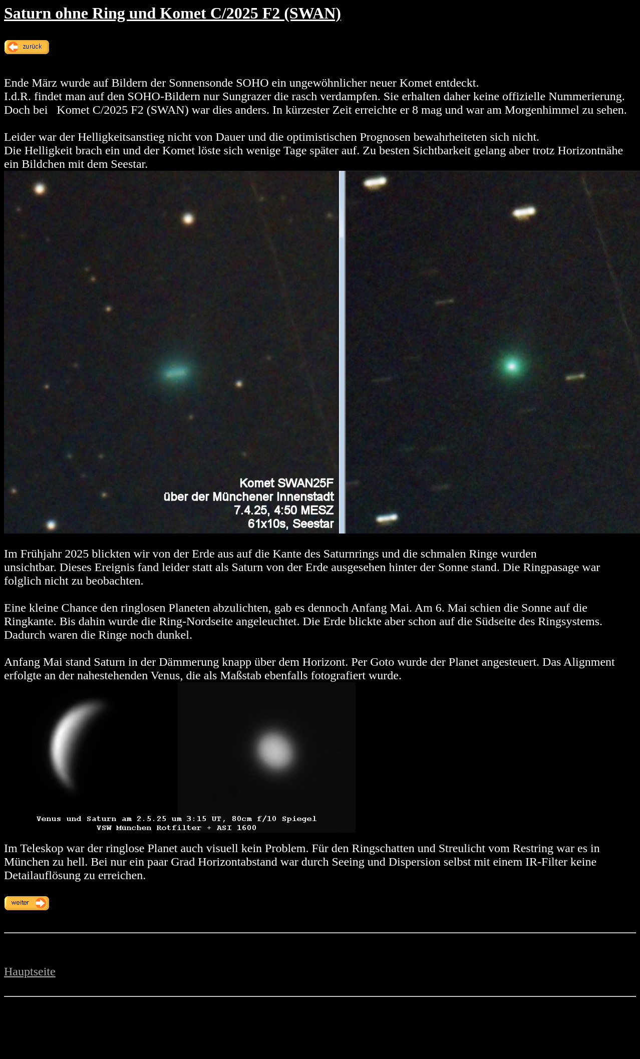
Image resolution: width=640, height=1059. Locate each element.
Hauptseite (30, 971)
